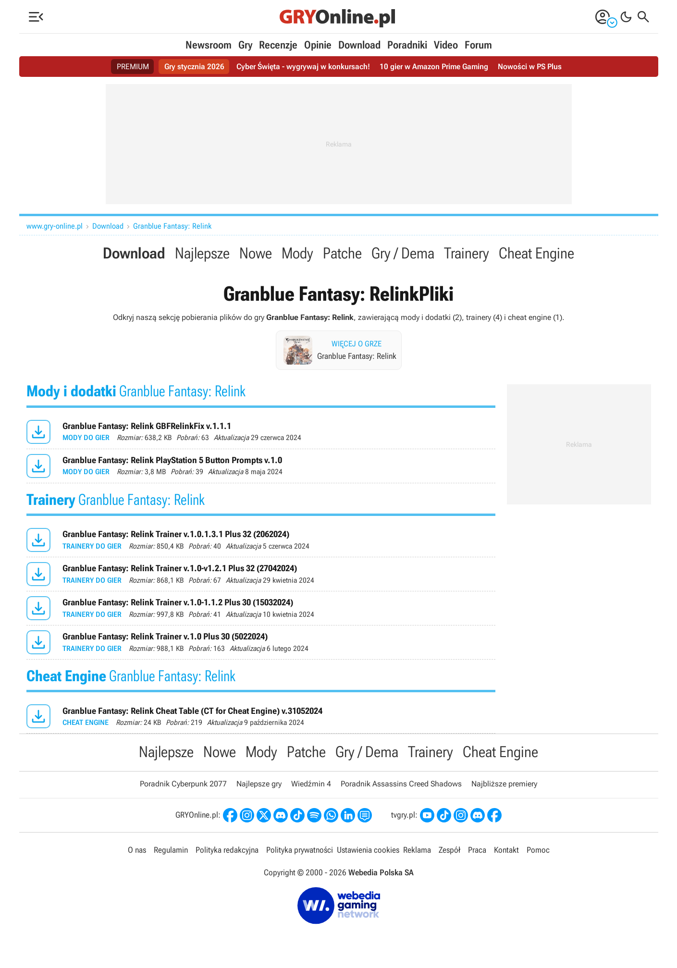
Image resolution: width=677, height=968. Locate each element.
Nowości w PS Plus (530, 66)
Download (359, 45)
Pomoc (538, 850)
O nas (137, 850)
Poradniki (407, 45)
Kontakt (506, 850)
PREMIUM (133, 66)
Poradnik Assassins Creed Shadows (401, 783)
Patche (342, 253)
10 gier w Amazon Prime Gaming (434, 66)
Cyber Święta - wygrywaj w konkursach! (303, 66)
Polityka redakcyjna (227, 850)
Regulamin (171, 850)
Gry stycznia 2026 (194, 66)
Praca (477, 850)
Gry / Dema (402, 253)
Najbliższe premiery (504, 783)
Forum (478, 45)
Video (446, 45)
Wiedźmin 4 (311, 783)
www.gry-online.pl (54, 226)
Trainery (466, 253)
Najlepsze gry (259, 783)
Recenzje (278, 45)
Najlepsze (202, 253)
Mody (297, 253)
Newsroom (208, 45)
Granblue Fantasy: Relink (172, 226)
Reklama (417, 850)
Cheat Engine (536, 253)
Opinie (318, 45)
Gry (245, 45)
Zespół (449, 850)
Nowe (255, 253)
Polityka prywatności (299, 850)
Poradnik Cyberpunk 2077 (183, 783)
